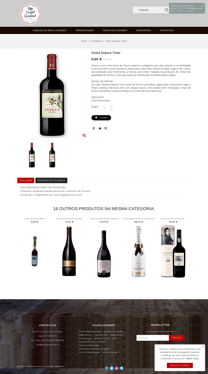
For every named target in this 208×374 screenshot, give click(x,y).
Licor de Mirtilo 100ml (34, 218)
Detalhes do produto (51, 180)
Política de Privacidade (90, 331)
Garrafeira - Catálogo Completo (94, 349)
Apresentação (85, 30)
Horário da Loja (110, 352)
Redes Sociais (85, 335)
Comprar (101, 117)
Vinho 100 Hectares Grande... (69, 218)
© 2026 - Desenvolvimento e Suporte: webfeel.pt (41, 366)
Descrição (25, 180)
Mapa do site (116, 335)
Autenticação (85, 338)
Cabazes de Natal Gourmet (50, 30)
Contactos (167, 30)
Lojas (114, 338)
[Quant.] (106, 108)
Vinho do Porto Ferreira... (173, 218)
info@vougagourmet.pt (47, 344)
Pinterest (106, 128)
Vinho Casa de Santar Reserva (104, 218)
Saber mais (192, 358)
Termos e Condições (113, 331)
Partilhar (94, 128)
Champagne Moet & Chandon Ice (138, 218)
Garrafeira (143, 30)
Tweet (100, 128)
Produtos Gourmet (115, 30)
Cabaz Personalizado (89, 345)
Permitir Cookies (179, 365)
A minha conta (102, 338)
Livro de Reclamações (89, 352)
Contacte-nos (100, 335)
